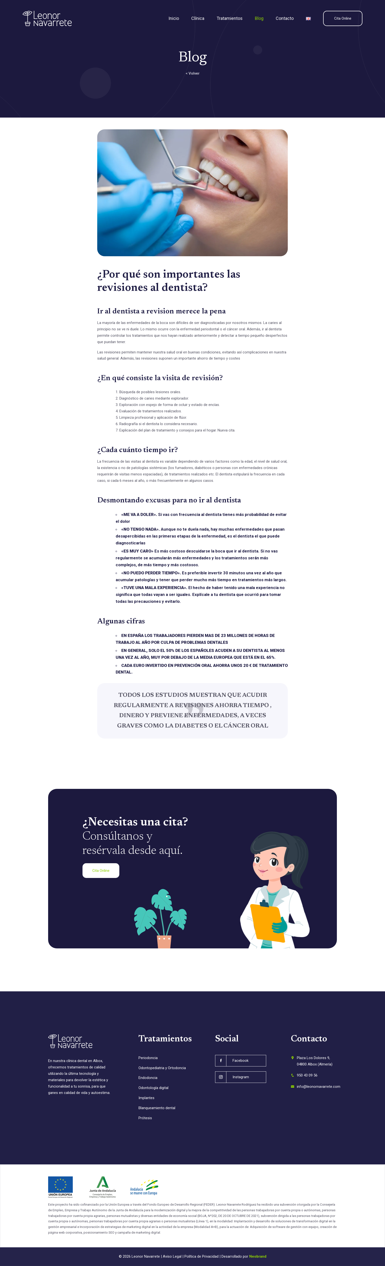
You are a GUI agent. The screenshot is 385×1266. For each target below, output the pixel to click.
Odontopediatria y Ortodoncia (162, 1068)
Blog (259, 18)
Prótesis (145, 1118)
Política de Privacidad (201, 1256)
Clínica (197, 18)
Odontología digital (153, 1088)
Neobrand (257, 1256)
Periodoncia (148, 1058)
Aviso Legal (172, 1256)
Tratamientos (230, 18)
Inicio (173, 18)
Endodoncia (147, 1078)
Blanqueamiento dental (156, 1108)
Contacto (285, 18)
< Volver (193, 73)
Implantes (146, 1098)
